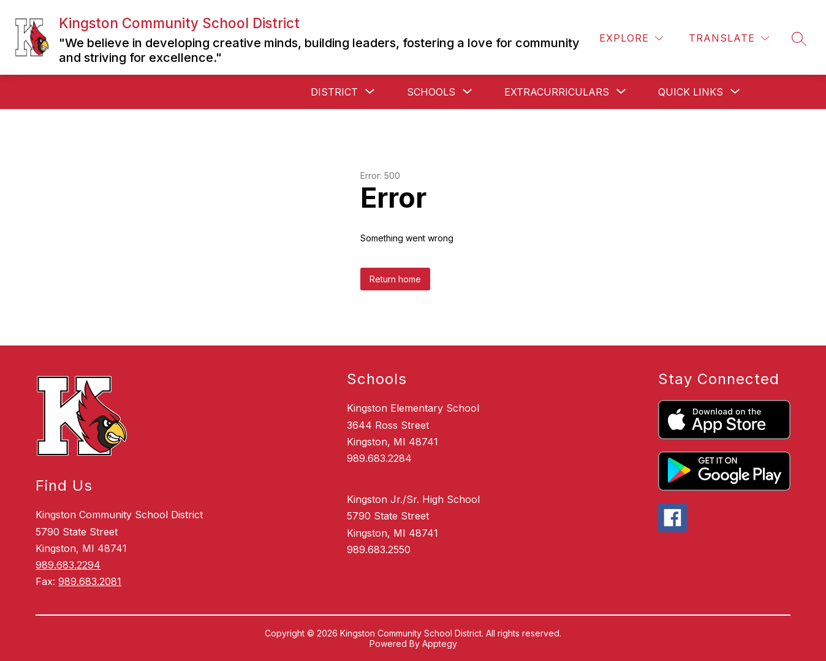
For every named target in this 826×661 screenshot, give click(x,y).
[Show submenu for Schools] (431, 92)
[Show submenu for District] (334, 92)
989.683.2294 (68, 565)
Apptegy (439, 643)
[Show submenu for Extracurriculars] (556, 92)
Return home (395, 279)
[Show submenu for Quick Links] (690, 92)
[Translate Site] (729, 38)
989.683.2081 (89, 581)
